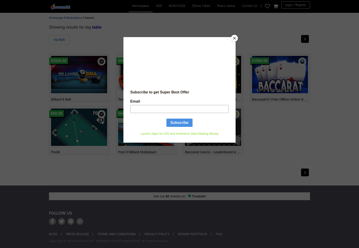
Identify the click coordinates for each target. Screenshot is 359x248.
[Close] (234, 38)
